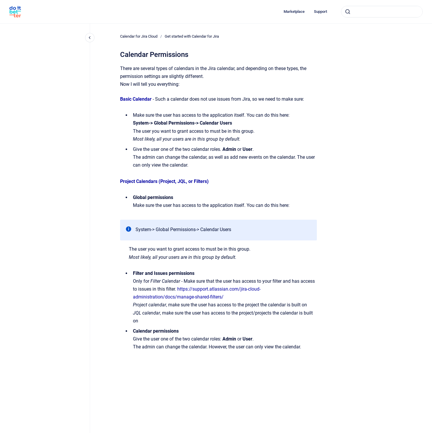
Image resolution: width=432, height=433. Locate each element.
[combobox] (381, 11)
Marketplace (294, 11)
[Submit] (347, 11)
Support (320, 11)
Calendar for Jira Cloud (138, 36)
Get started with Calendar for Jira (192, 36)
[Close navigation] (89, 37)
